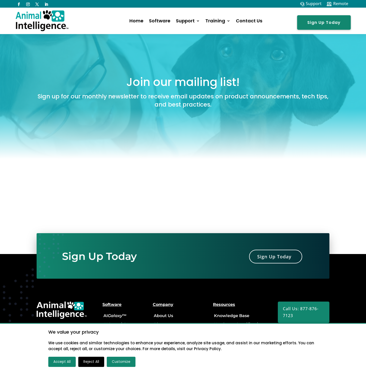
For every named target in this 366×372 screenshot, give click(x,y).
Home (136, 21)
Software (159, 21)
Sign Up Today (324, 22)
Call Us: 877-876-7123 (300, 312)
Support (185, 21)
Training (215, 21)
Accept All (62, 361)
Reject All (91, 361)
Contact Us (249, 21)
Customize (121, 361)
